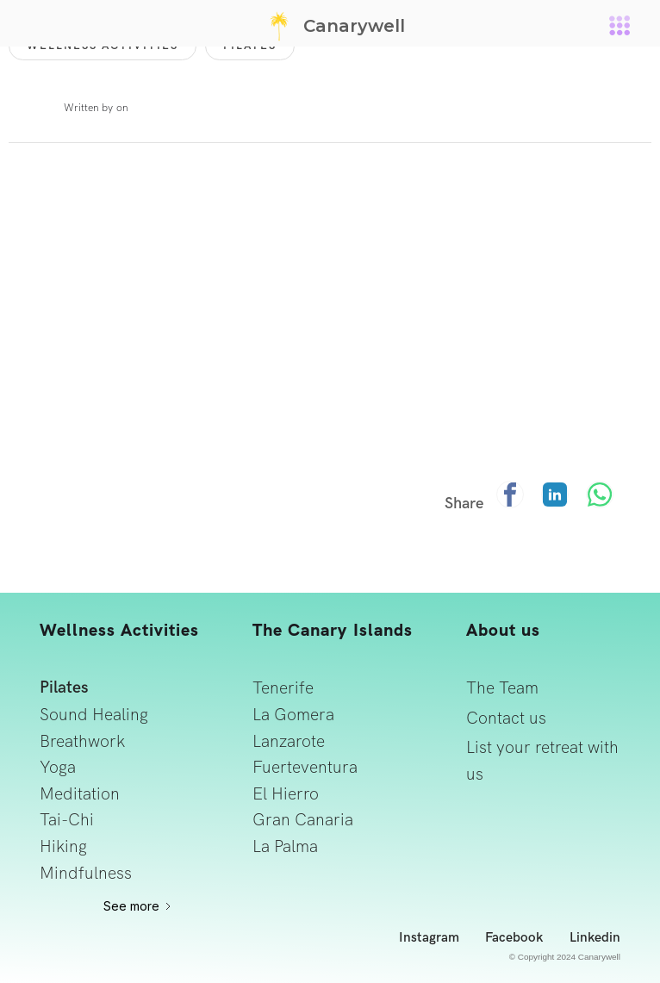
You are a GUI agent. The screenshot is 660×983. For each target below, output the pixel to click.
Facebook (514, 938)
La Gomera (293, 714)
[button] (619, 23)
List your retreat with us (542, 761)
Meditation (80, 794)
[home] (330, 26)
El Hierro (285, 794)
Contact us (506, 718)
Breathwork (82, 741)
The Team (502, 688)
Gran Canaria (302, 820)
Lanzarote (288, 741)
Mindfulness (86, 873)
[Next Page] (138, 906)
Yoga (58, 767)
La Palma (285, 846)
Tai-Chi (67, 820)
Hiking (63, 846)
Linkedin (595, 938)
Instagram (429, 938)
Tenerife (283, 688)
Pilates (64, 688)
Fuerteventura (305, 767)
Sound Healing (94, 714)
